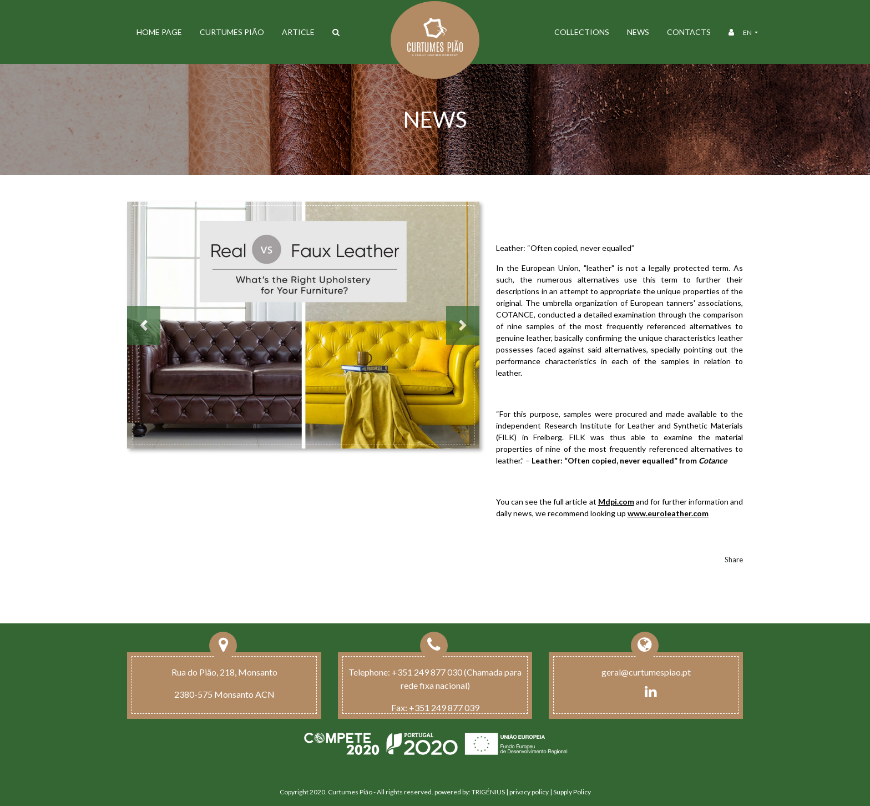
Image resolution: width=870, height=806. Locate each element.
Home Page (159, 32)
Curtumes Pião (232, 32)
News (638, 32)
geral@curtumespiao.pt (646, 672)
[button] (143, 325)
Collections (581, 32)
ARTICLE (298, 32)
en (748, 32)
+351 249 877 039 (444, 707)
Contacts (689, 32)
